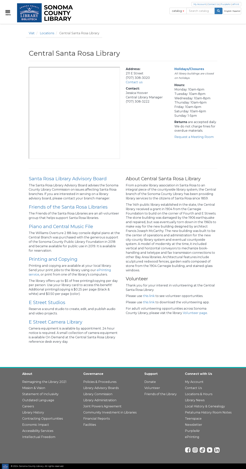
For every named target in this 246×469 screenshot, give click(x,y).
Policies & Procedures (99, 382)
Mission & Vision (33, 388)
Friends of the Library (160, 394)
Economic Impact (35, 425)
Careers (28, 406)
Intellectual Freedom (38, 437)
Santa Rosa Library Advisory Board (68, 178)
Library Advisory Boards (101, 388)
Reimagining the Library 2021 (44, 382)
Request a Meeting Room (194, 137)
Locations (47, 33)
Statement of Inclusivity (40, 394)
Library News (194, 400)
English (228, 11)
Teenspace (193, 418)
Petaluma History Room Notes (208, 412)
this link (149, 296)
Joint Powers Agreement (102, 406)
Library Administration (99, 400)
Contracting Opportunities (42, 418)
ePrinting (192, 437)
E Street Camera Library (55, 322)
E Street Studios (47, 302)
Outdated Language (38, 400)
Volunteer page (195, 313)
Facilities (89, 425)
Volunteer (152, 388)
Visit (32, 33)
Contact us (134, 82)
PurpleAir (226, 4)
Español (236, 11)
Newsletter (193, 425)
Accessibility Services (37, 431)
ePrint (236, 4)
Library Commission (97, 394)
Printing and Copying (53, 259)
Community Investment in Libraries (109, 412)
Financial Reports (96, 418)
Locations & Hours (198, 394)
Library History (33, 412)
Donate (150, 382)
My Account (200, 4)
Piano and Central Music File (61, 226)
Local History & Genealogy (205, 406)
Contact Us (213, 4)
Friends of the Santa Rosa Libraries (68, 207)
